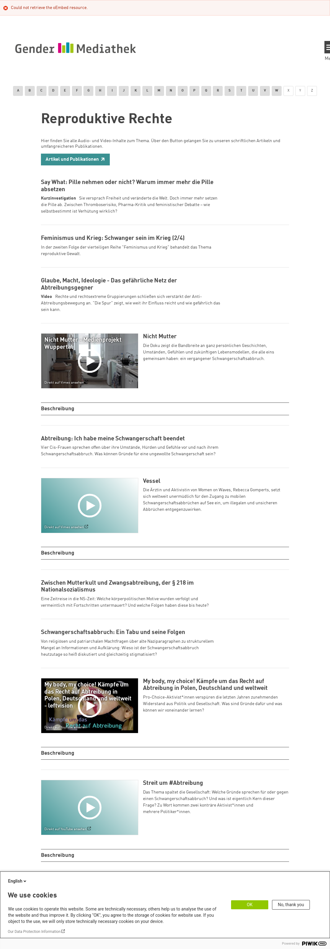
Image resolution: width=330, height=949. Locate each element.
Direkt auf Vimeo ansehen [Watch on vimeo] (64, 390)
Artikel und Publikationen (72, 159)
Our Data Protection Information (34, 931)
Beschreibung (58, 415)
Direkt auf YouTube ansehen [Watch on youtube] (65, 734)
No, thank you (291, 904)
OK (249, 904)
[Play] (91, 368)
